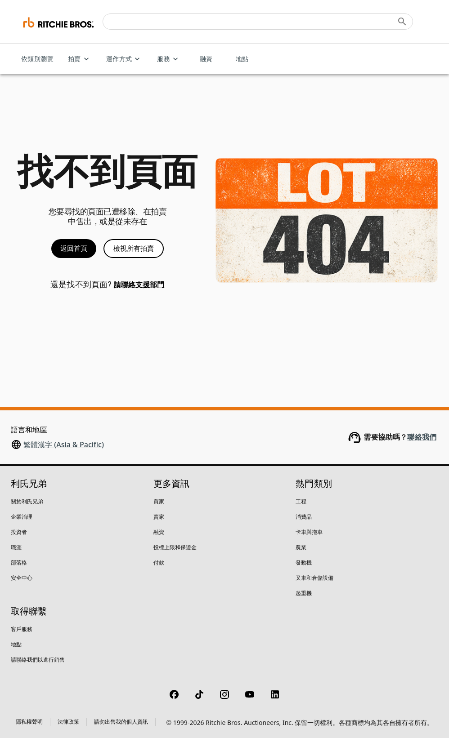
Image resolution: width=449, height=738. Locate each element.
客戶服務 (21, 629)
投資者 (19, 532)
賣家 (158, 516)
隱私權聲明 (29, 721)
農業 (301, 547)
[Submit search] (402, 21)
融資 (206, 59)
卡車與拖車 (309, 532)
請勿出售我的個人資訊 (121, 721)
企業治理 (21, 516)
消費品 (304, 516)
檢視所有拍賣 (133, 248)
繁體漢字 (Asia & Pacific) (63, 444)
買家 (158, 501)
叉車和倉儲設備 (314, 578)
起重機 (304, 593)
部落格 (19, 562)
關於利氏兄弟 (27, 501)
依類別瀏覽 (37, 59)
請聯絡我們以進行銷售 (38, 659)
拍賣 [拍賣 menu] (79, 59)
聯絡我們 (421, 437)
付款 (158, 562)
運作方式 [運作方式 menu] (125, 59)
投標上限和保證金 (175, 547)
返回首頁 (73, 248)
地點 (242, 59)
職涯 (16, 547)
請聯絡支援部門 (139, 284)
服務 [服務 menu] (168, 59)
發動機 (304, 562)
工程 (301, 501)
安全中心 (21, 578)
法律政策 (68, 721)
